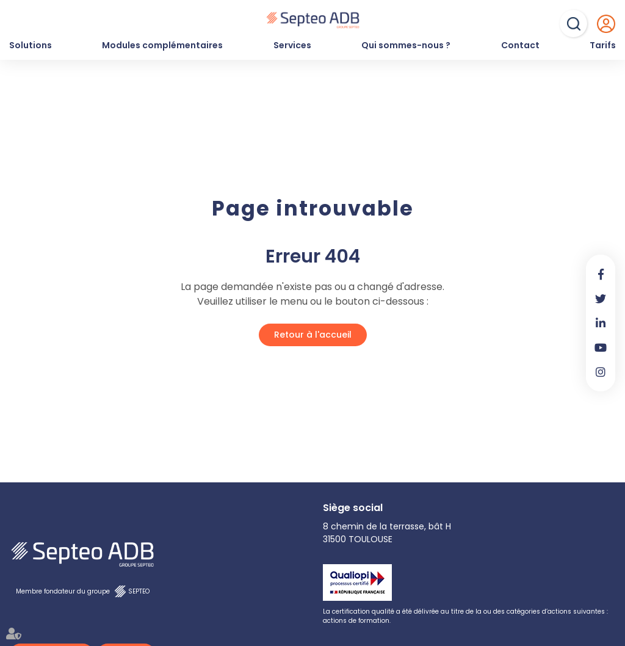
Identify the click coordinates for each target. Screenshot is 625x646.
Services (292, 45)
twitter (600, 298)
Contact (520, 45)
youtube (600, 347)
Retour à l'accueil (313, 334)
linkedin (600, 323)
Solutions (30, 45)
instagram (600, 372)
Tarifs (603, 45)
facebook (600, 274)
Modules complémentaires (162, 45)
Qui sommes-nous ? (405, 45)
